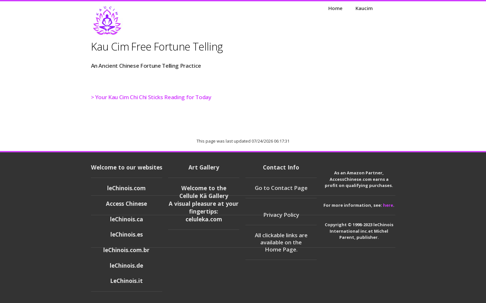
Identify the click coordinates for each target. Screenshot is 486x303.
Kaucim (364, 8)
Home (335, 8)
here (388, 205)
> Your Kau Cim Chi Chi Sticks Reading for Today (151, 97)
